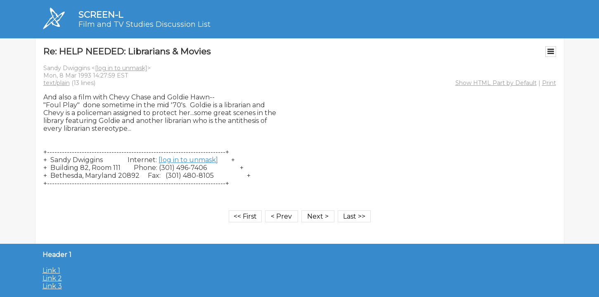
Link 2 (52, 278)
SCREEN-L (100, 14)
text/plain (56, 83)
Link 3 (52, 286)
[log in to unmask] (121, 68)
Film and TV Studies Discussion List (144, 24)
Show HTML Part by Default (496, 83)
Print (549, 83)
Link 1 (51, 270)
